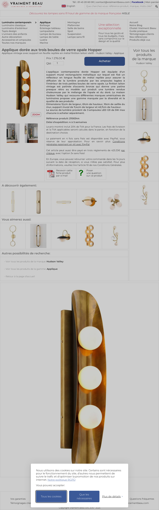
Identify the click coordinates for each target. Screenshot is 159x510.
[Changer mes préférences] (111, 496)
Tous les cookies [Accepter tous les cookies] (51, 496)
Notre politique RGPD (61, 479)
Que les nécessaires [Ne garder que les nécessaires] (84, 496)
